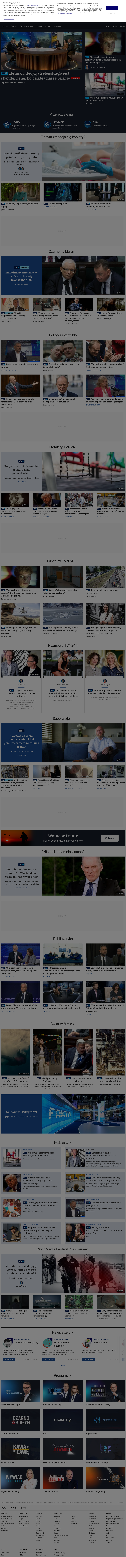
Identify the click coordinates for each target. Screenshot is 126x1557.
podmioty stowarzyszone (34, 5)
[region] (63, 11)
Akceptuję (112, 8)
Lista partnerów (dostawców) (64, 13)
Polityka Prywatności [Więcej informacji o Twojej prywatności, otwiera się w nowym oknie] (9, 19)
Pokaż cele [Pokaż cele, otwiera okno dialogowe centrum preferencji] (112, 13)
